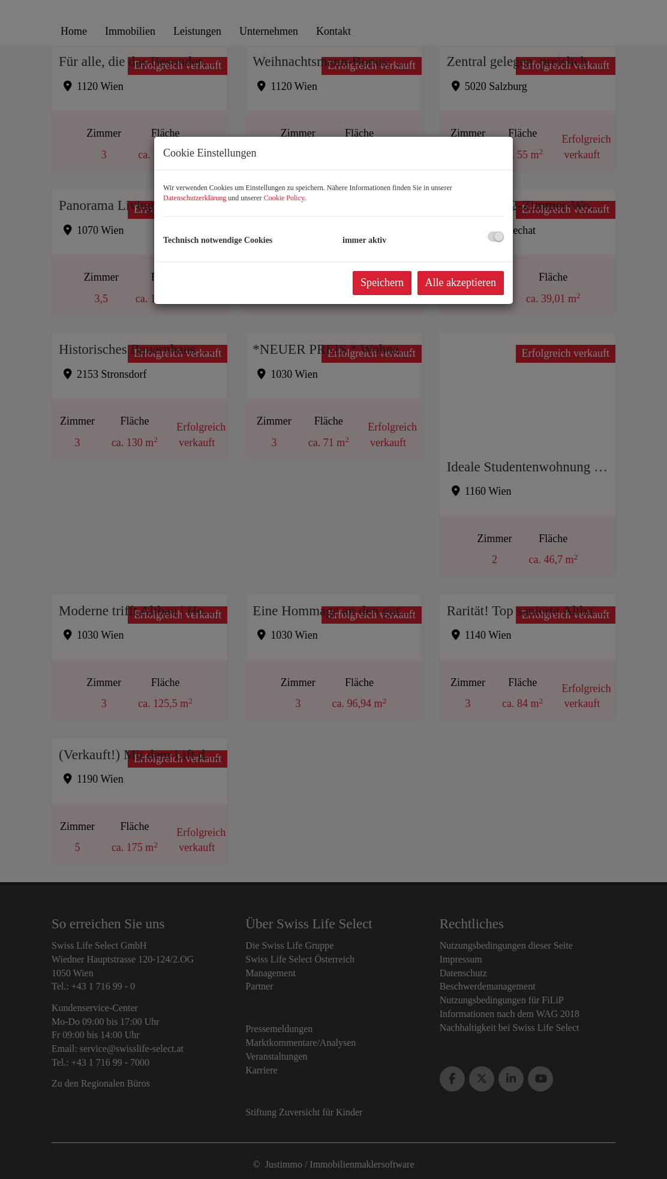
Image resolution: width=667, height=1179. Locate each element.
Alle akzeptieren (460, 282)
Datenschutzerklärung (194, 198)
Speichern (382, 282)
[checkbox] (496, 236)
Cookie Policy (284, 198)
